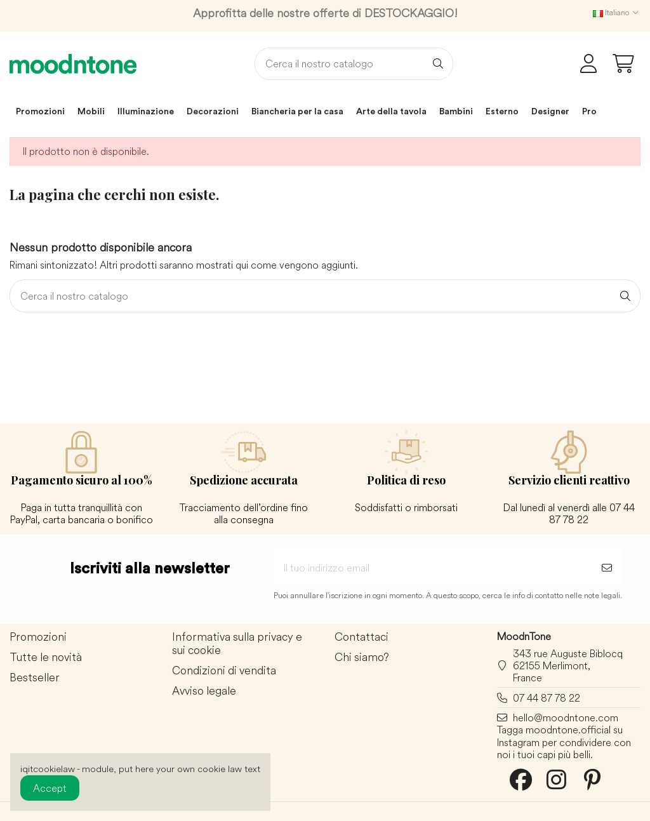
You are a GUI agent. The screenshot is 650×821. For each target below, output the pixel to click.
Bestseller (35, 677)
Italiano (616, 12)
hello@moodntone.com (565, 717)
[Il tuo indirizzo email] (433, 567)
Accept (50, 788)
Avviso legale (204, 691)
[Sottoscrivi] (607, 567)
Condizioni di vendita (224, 670)
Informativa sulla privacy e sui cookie (237, 644)
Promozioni (38, 637)
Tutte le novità (46, 657)
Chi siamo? (362, 657)
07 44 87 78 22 (546, 697)
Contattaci (361, 637)
